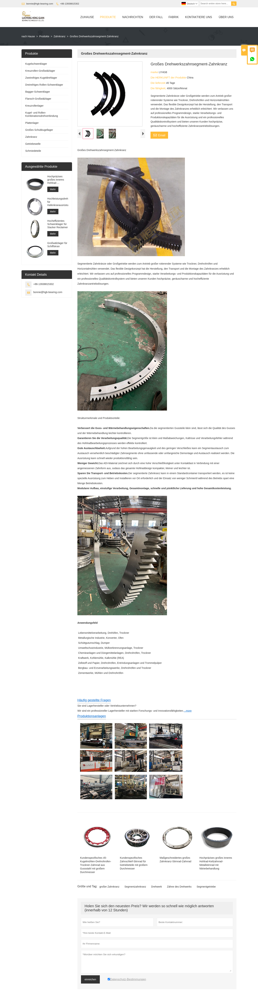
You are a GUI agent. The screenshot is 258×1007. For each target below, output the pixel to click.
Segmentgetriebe (206, 888)
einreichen (90, 981)
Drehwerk (156, 888)
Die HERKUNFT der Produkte (168, 77)
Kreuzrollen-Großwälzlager (40, 70)
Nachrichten (132, 17)
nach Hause (28, 36)
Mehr (53, 189)
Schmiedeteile (33, 150)
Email (159, 135)
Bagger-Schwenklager (37, 91)
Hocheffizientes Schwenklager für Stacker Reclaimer (57, 224)
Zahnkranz (59, 36)
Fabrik (173, 17)
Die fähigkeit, (158, 88)
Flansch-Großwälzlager (38, 98)
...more (188, 712)
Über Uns (226, 17)
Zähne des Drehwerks (179, 888)
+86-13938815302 (69, 3)
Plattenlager (32, 122)
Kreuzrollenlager (34, 105)
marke (154, 72)
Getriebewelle (33, 143)
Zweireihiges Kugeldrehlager (41, 77)
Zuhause (87, 17)
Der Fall (156, 17)
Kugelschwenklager (36, 63)
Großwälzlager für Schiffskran (57, 245)
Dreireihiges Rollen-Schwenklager (44, 84)
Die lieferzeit (158, 82)
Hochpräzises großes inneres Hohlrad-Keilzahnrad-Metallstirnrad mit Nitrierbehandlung (57, 179)
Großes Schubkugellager (39, 129)
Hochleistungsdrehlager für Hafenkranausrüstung (57, 202)
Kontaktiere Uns (198, 17)
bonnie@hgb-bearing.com (39, 3)
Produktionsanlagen (91, 718)
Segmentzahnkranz (135, 888)
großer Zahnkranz (109, 888)
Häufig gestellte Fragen (94, 702)
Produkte (108, 17)
